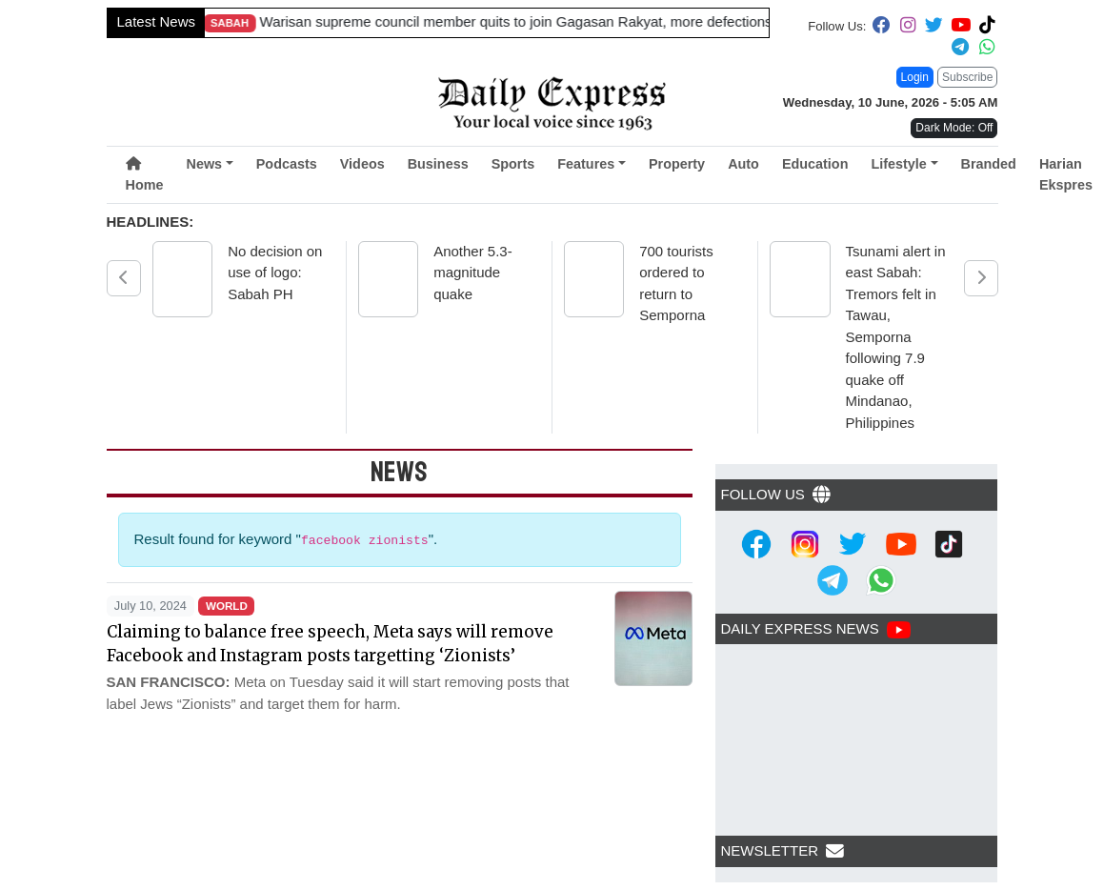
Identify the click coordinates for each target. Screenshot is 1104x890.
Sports (513, 164)
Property (677, 164)
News (204, 164)
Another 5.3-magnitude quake (472, 272)
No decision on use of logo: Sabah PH (275, 272)
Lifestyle (898, 164)
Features (585, 164)
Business (438, 164)
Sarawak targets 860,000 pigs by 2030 (458, 21)
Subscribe (967, 77)
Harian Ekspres (1066, 174)
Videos (362, 164)
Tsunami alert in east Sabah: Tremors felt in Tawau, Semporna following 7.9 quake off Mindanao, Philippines (896, 337)
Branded (988, 164)
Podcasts (286, 164)
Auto (743, 164)
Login (915, 77)
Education (815, 164)
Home (145, 174)
